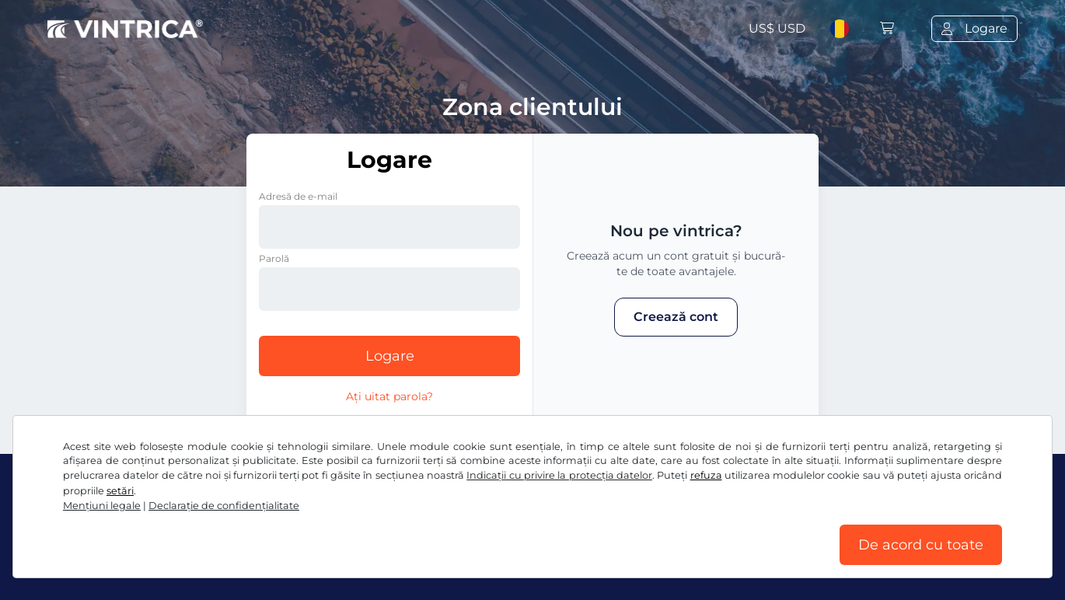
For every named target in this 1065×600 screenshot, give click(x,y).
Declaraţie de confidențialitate (223, 505)
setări (120, 491)
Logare (389, 356)
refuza (706, 475)
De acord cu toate (920, 544)
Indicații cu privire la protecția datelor (559, 475)
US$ (777, 28)
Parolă (274, 258)
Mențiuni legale (102, 505)
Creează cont (676, 316)
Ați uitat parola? (389, 396)
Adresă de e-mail (298, 196)
